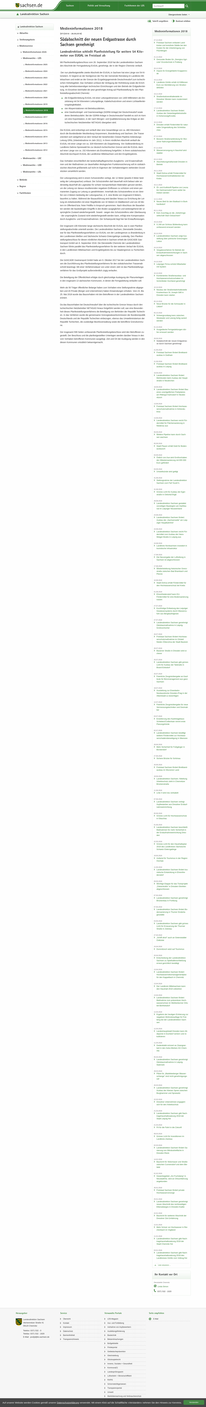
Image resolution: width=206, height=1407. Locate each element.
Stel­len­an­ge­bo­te (27, 40)
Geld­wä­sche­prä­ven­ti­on (116, 1351)
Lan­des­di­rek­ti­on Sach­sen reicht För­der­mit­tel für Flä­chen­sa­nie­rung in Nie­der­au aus (172, 423)
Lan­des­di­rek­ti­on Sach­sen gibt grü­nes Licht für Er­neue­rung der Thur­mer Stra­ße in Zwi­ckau (172, 926)
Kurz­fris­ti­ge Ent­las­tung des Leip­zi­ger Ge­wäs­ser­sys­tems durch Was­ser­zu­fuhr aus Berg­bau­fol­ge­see (172, 611)
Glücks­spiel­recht (113, 1360)
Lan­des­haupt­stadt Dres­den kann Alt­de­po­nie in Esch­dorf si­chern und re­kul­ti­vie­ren (172, 1034)
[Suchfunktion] (169, 6)
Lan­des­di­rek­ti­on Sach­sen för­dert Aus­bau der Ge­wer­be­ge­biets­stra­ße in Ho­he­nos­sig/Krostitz (171, 113)
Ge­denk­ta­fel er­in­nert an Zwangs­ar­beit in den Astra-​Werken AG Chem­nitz (172, 1048)
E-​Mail (155, 1319)
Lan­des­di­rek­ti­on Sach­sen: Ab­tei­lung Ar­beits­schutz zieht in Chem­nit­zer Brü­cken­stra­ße (172, 781)
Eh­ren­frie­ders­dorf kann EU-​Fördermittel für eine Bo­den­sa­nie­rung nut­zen (172, 597)
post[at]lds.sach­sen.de (39, 1337)
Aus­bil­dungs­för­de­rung (116, 1331)
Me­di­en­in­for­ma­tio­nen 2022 (36, 85)
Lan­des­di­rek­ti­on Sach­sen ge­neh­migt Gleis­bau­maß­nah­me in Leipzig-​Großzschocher (172, 625)
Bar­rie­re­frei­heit (69, 1335)
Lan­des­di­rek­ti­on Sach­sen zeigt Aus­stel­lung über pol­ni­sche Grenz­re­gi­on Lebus (172, 238)
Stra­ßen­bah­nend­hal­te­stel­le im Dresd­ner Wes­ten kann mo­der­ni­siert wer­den (172, 99)
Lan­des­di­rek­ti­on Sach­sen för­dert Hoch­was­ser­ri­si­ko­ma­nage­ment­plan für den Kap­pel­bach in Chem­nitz (171, 974)
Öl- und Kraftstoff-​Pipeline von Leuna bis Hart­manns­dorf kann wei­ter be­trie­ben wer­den (172, 190)
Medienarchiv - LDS (32, 58)
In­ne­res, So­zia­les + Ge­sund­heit (119, 1364)
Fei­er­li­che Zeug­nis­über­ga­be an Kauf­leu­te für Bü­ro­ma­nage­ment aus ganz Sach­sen (172, 679)
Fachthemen (25, 193)
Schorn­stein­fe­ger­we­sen (116, 1384)
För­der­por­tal (112, 1347)
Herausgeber (21, 1313)
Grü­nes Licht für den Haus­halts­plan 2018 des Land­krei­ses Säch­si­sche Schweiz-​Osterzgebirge (172, 846)
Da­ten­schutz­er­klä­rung (68, 1402)
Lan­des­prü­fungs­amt (115, 1372)
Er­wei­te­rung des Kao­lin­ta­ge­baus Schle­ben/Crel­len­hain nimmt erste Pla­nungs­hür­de (171, 721)
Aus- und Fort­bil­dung (115, 1323)
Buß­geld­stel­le (112, 1343)
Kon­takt (66, 1323)
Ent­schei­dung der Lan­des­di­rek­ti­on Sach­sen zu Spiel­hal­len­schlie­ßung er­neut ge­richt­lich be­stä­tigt (171, 960)
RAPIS (110, 1380)
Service (63, 1313)
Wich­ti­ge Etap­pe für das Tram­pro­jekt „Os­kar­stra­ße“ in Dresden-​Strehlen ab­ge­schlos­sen (172, 886)
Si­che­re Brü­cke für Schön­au (169, 758)
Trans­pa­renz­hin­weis (71, 1339)
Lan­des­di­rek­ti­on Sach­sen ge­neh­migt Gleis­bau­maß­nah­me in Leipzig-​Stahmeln (172, 1062)
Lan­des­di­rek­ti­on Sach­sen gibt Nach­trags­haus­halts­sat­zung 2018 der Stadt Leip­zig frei (172, 1116)
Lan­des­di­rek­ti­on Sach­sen (34, 14)
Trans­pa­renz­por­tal (114, 1388)
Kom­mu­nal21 (112, 1368)
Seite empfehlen (156, 1313)
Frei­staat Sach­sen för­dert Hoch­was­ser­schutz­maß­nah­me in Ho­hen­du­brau (172, 409)
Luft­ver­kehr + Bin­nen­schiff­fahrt (119, 1376)
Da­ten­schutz (68, 1331)
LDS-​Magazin (112, 1319)
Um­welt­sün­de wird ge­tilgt (167, 471)
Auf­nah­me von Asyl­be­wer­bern (119, 1327)
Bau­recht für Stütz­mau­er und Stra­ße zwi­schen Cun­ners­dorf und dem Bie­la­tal (172, 1164)
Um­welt (110, 1392)
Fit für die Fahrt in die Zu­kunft (169, 1127)
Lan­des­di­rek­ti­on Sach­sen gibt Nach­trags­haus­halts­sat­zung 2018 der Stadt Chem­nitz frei (172, 1241)
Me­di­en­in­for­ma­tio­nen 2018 (37, 111)
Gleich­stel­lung (112, 1355)
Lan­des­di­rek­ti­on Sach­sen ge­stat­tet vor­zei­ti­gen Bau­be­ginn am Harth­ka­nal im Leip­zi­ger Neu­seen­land (172, 506)
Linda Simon (163, 1286)
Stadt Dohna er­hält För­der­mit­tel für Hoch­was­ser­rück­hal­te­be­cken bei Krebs (171, 176)
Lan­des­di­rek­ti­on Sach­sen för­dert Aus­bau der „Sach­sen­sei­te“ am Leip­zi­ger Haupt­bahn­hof (172, 520)
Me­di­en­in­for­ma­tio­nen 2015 (36, 130)
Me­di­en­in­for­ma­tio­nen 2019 (36, 104)
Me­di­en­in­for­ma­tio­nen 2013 (36, 144)
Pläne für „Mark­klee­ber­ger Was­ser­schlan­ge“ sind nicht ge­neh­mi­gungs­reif (172, 1076)
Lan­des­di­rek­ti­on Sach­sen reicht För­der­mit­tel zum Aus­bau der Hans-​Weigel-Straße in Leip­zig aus (172, 534)
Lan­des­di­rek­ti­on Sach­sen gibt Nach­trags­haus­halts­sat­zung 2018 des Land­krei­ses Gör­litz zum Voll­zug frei (172, 1255)
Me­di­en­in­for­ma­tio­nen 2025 (36, 65)
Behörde (23, 180)
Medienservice (26, 46)
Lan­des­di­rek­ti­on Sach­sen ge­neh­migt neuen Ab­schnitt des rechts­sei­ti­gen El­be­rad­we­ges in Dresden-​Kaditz (172, 1204)
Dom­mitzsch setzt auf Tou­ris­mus (170, 949)
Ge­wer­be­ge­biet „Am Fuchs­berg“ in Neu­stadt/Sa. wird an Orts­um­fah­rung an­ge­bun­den (172, 1178)
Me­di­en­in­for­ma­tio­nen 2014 (36, 137)
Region (23, 186)
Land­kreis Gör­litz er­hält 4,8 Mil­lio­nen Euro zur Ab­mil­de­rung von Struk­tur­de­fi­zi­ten (172, 85)
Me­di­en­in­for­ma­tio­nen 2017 (36, 117)
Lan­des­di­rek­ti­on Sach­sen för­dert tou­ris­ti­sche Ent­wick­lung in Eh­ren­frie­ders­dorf (172, 872)
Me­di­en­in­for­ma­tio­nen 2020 (36, 98)
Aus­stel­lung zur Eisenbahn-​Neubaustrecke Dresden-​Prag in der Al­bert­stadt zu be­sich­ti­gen (172, 693)
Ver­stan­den (193, 1402)
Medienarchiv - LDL (32, 172)
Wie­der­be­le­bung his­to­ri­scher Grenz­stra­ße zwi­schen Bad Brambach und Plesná (172, 571)
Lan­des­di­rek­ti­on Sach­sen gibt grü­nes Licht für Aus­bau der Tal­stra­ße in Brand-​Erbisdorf (172, 665)
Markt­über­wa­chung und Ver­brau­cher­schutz (124, 1396)
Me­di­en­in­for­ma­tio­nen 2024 (36, 71)
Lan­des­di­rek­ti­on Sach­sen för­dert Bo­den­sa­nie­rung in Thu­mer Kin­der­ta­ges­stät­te (172, 912)
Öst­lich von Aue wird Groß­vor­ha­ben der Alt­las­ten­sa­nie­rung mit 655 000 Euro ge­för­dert (172, 460)
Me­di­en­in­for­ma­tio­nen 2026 (35, 52)
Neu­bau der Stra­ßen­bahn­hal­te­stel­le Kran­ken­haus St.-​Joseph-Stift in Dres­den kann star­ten (172, 292)
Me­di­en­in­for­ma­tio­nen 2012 (36, 150)
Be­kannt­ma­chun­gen (115, 1339)
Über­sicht (67, 1319)
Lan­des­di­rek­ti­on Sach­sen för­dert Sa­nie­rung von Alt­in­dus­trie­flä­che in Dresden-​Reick (172, 1150)
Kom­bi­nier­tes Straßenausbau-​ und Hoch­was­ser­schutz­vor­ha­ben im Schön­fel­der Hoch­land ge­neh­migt (171, 278)
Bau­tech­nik (111, 1335)
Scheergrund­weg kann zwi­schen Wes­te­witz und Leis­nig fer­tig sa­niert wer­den (172, 318)
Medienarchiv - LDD (32, 165)
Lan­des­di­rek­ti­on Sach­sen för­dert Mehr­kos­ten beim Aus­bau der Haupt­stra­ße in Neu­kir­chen (172, 378)
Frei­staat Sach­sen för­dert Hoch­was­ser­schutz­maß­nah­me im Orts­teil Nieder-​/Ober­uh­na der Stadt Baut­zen (172, 639)
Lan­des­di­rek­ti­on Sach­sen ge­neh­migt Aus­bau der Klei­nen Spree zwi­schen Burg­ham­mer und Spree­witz (172, 1090)
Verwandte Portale (113, 1313)
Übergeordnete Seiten (177, 14)
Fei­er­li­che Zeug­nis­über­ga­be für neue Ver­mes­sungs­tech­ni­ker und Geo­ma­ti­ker (172, 707)
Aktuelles (24, 33)
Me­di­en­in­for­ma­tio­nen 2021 (36, 91)
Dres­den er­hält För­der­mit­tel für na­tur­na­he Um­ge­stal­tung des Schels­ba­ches (172, 127)
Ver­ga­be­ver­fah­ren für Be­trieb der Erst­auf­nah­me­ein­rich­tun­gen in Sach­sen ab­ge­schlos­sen (172, 252)
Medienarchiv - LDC (32, 159)
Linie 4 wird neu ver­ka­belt (167, 793)
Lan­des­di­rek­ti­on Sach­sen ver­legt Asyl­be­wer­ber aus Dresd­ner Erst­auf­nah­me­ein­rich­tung (172, 804)
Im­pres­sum (67, 1327)
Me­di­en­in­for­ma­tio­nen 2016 (36, 124)
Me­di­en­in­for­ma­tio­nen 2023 (36, 78)
